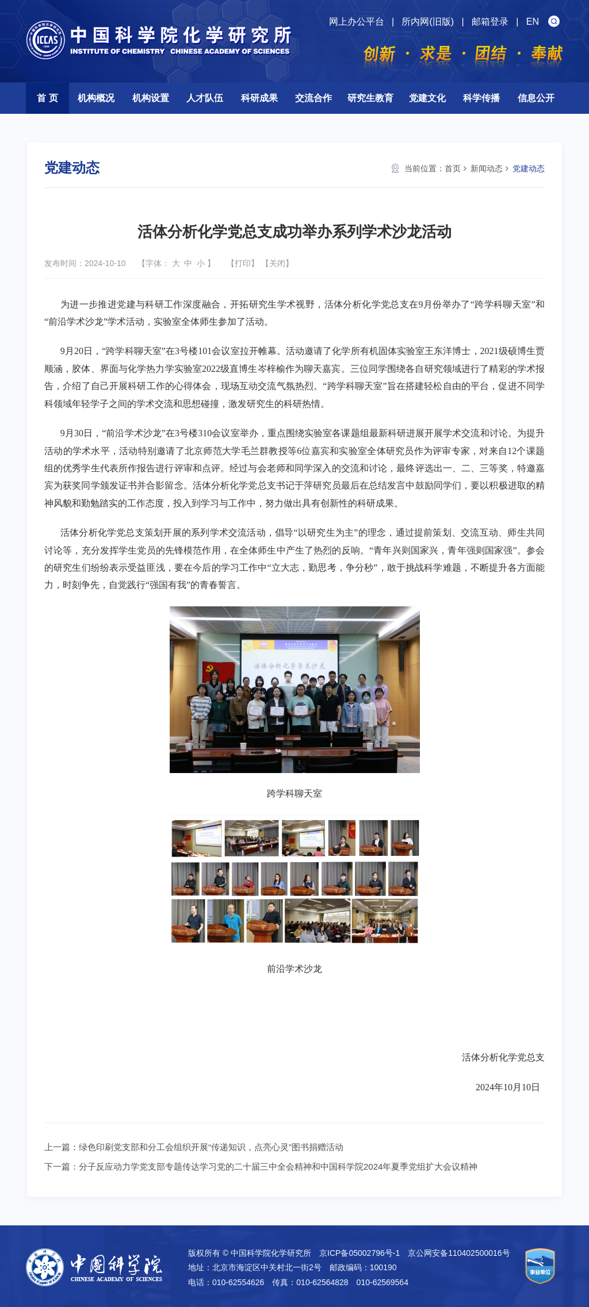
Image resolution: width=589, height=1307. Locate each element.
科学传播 (481, 98)
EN (532, 21)
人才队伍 (204, 98)
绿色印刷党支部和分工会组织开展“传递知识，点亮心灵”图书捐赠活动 (211, 1147)
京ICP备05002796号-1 (359, 1253)
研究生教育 (370, 98)
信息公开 (536, 98)
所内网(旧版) (427, 21)
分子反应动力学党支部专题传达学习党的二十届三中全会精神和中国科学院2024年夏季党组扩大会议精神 (278, 1166)
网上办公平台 (356, 21)
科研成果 (259, 98)
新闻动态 (487, 168)
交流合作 (313, 98)
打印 (243, 263)
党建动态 (528, 168)
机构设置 (150, 98)
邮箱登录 (490, 21)
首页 (453, 168)
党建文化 (427, 98)
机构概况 (96, 98)
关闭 (277, 263)
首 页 (47, 98)
